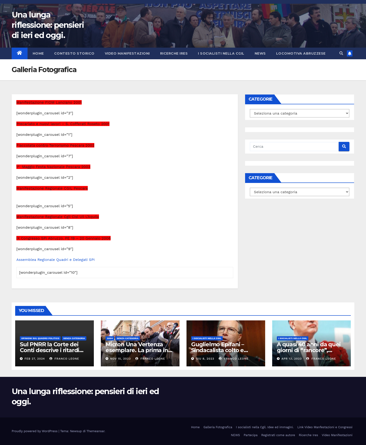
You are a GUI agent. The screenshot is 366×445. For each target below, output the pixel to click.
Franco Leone (64, 358)
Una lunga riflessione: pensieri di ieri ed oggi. (48, 25)
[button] (341, 53)
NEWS (260, 53)
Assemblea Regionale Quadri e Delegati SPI (55, 259)
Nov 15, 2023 (120, 358)
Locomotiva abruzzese (301, 53)
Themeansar (96, 431)
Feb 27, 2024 (35, 358)
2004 (110, 338)
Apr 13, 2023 (292, 358)
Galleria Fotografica (218, 427)
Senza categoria (74, 338)
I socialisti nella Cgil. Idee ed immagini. (265, 427)
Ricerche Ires (174, 53)
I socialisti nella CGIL (221, 53)
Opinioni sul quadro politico (40, 338)
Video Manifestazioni (127, 53)
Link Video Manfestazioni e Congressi (324, 427)
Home (38, 53)
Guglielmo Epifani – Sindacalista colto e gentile (217, 350)
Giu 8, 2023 (205, 358)
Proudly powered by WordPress (35, 431)
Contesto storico (74, 53)
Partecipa (250, 435)
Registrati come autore (278, 435)
